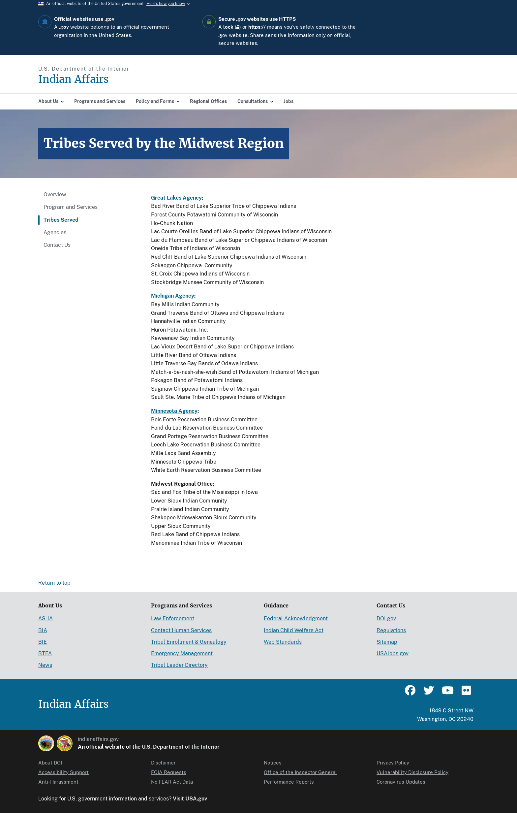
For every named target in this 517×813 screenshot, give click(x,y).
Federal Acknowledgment (296, 618)
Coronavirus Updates (401, 782)
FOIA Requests (168, 772)
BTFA (45, 653)
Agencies (55, 232)
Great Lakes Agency (176, 198)
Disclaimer (163, 762)
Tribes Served (61, 220)
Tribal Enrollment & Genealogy (189, 642)
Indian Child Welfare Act (293, 630)
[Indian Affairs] (111, 79)
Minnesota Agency (174, 411)
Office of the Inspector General (300, 772)
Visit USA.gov (190, 799)
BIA (42, 630)
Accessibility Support (63, 772)
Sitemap (387, 642)
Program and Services (71, 207)
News (45, 665)
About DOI (50, 762)
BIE (42, 642)
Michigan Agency (172, 296)
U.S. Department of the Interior (181, 747)
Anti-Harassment (58, 782)
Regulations (391, 630)
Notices (273, 762)
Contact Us (57, 245)
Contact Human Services (181, 630)
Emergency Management (182, 653)
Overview (55, 194)
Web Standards (283, 642)
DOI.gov (386, 618)
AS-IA (45, 618)
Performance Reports (289, 782)
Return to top (54, 583)
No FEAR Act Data (172, 782)
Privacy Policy (393, 762)
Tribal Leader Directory (179, 665)
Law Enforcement (172, 618)
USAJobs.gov (393, 653)
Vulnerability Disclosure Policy (412, 772)
